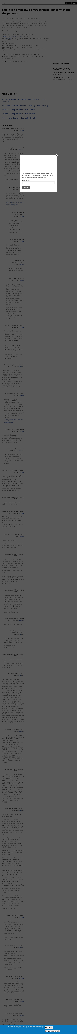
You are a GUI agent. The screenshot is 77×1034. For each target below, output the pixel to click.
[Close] (56, 155)
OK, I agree (48, 1027)
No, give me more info (52, 1031)
